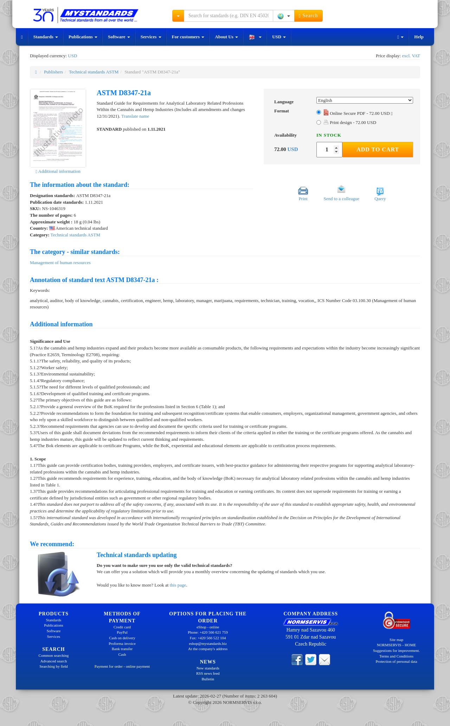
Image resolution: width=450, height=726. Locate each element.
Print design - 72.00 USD (349, 122)
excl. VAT (411, 55)
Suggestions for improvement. (396, 650)
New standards (208, 668)
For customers (188, 36)
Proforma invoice (122, 643)
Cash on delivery (122, 638)
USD (279, 36)
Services (151, 36)
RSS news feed (208, 673)
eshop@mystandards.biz (208, 643)
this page (178, 585)
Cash (122, 654)
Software (119, 36)
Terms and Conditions (396, 656)
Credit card (122, 627)
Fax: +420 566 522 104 (208, 638)
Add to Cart (377, 149)
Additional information (58, 171)
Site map (396, 639)
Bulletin (208, 679)
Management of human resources (60, 262)
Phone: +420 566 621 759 (208, 632)
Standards (45, 36)
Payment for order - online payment (122, 666)
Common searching (54, 655)
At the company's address (207, 649)
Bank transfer (122, 649)
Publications (83, 36)
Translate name (135, 116)
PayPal (122, 632)
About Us (226, 36)
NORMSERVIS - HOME (396, 645)
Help (419, 36)
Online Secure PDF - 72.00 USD (358, 113)
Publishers (53, 71)
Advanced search (53, 661)
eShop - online (208, 627)
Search (308, 16)
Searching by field (53, 666)
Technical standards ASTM (93, 71)
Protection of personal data (396, 661)
